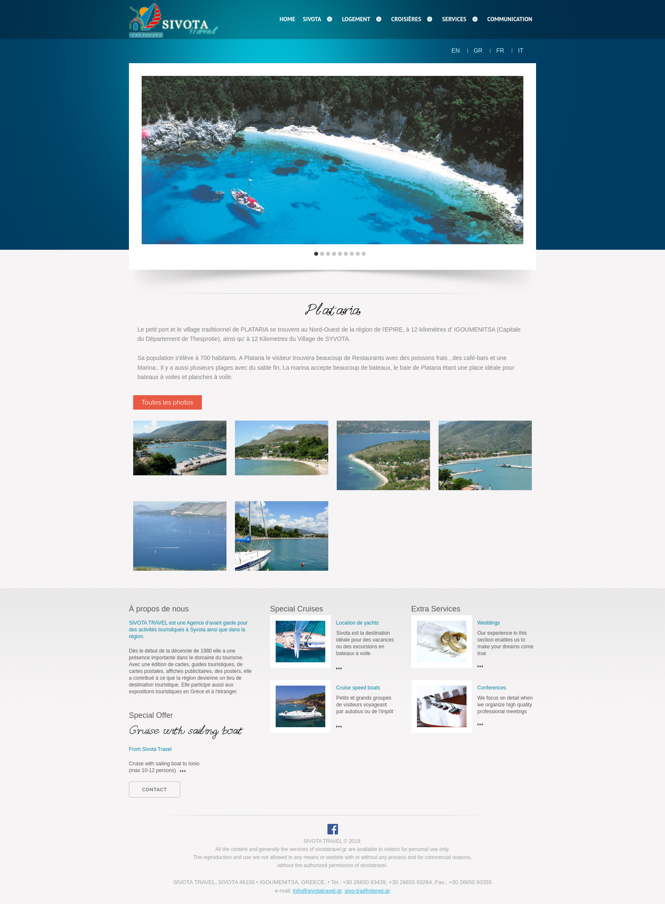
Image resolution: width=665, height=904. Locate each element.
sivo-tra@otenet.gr (367, 890)
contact (154, 789)
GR (478, 50)
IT (520, 50)
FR (500, 50)
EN (456, 50)
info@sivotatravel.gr (317, 890)
